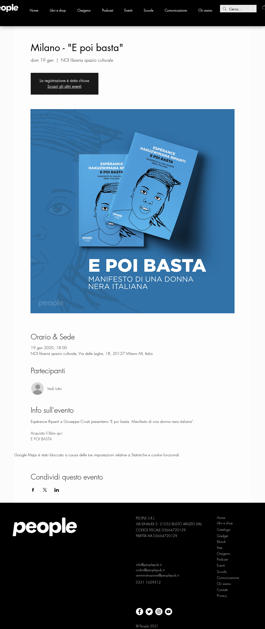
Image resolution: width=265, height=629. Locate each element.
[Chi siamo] (225, 584)
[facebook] (139, 611)
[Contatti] (222, 590)
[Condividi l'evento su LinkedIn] (56, 490)
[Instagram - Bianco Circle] (158, 611)
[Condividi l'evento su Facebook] (33, 490)
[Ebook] (225, 542)
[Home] (225, 518)
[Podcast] (225, 559)
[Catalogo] (225, 530)
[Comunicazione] (228, 578)
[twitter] (149, 611)
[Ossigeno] (225, 553)
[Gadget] (225, 536)
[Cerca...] (237, 9)
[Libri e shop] (225, 523)
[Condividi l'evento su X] (45, 490)
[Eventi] (221, 565)
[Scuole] (222, 572)
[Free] (225, 548)
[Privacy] (222, 596)
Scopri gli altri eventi (64, 86)
